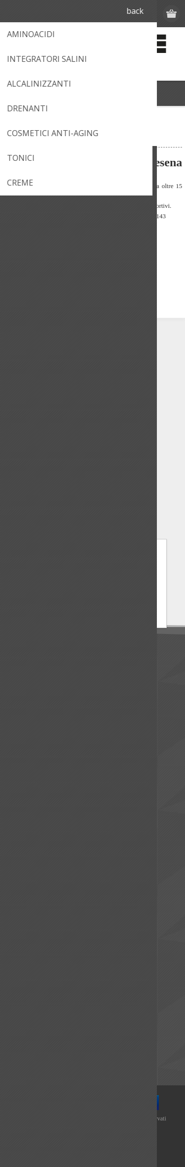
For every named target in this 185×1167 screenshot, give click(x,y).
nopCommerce (107, 1130)
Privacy (25, 727)
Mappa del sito (37, 857)
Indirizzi (25, 920)
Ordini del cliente (40, 937)
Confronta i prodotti (45, 1033)
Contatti (26, 791)
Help (21, 840)
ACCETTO (92, 601)
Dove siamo (33, 808)
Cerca (23, 1050)
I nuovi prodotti (38, 1001)
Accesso (134, 13)
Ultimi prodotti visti (44, 1017)
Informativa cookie (44, 744)
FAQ (21, 824)
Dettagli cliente (38, 904)
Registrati (114, 13)
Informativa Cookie (122, 618)
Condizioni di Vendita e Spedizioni (67, 711)
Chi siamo (29, 678)
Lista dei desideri (40, 953)
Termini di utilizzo (42, 695)
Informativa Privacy (62, 618)
